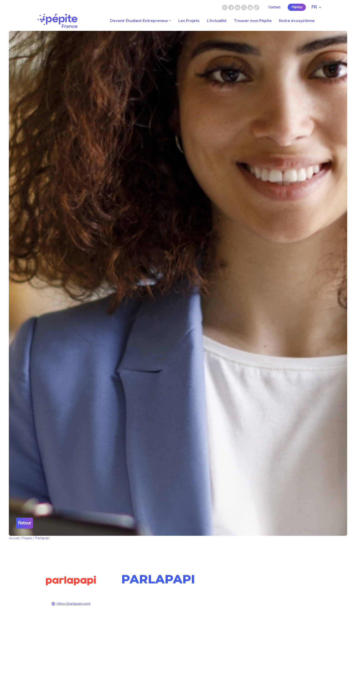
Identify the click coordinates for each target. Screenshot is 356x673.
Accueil (14, 538)
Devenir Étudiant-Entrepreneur (139, 21)
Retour (24, 523)
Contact (274, 7)
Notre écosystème (297, 21)
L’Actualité (217, 21)
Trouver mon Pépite (253, 21)
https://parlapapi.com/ (71, 603)
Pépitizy (296, 7)
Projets (27, 538)
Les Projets (189, 21)
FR (316, 7)
